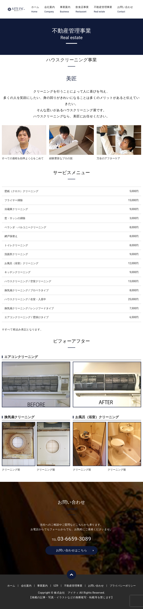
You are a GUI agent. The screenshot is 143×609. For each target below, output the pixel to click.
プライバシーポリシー (123, 585)
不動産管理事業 (103, 9)
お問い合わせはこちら (71, 550)
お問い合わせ (125, 9)
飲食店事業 (82, 9)
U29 (56, 585)
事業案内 (65, 9)
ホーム (35, 9)
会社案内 (49, 9)
